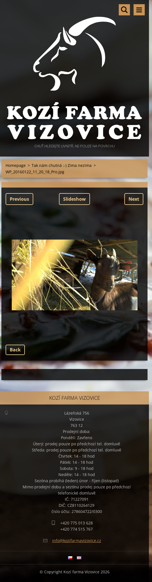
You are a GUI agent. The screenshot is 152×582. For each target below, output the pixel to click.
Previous (19, 199)
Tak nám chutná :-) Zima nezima (62, 165)
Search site (124, 9)
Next (134, 199)
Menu (139, 9)
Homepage (16, 165)
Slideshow (74, 199)
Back (15, 350)
